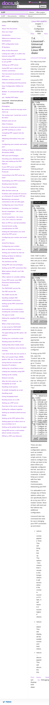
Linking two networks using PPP (13, 371)
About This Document (9, 28)
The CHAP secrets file (9, 294)
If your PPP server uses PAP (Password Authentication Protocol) (12, 169)
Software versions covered (11, 79)
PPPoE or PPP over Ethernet (12, 436)
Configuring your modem (10, 246)
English (42, 2)
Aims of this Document (10, 50)
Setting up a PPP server (10, 65)
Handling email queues (10, 387)
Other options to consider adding (13, 277)
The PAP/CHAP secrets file (11, 288)
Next (46, 34)
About (30, 16)
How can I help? (7, 32)
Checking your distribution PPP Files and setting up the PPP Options (13, 161)
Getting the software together (12, 409)
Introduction (6, 35)
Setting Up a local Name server (12, 368)
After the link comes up (10, 190)
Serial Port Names (8, 243)
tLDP (3, 12)
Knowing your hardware (10, 208)
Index (4, 25)
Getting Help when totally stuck (13, 345)
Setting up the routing (9, 374)
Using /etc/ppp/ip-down (10, 396)
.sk (10, 3)
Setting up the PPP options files (13, 418)
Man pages (40, 12)
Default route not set (9, 121)
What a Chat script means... (11, 324)
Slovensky (33, 2)
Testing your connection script (12, 338)
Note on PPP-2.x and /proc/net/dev (14, 223)
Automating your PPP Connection (13, 181)
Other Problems (7, 124)
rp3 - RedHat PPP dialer (10, 97)
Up (39, 680)
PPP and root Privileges (10, 155)
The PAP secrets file (9, 291)
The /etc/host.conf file (9, 261)
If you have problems (9, 187)
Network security (8, 378)
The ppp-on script (8, 315)
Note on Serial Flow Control (11, 249)
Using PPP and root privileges (12, 265)
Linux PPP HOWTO (39, 21)
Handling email (7, 393)
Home (31, 12)
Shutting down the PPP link (11, 341)
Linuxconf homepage (38, 58)
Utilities (22, 16)
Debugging (6, 106)
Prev (32, 34)
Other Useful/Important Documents (14, 83)
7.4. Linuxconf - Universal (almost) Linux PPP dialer (38, 45)
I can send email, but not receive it (14, 353)
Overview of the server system (12, 406)
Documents (12, 16)
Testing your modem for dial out (13, 252)
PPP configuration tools (10, 44)
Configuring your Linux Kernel (12, 205)
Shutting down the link (10, 184)
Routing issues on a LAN (10, 400)
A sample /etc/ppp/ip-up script (12, 390)
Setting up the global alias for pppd (14, 427)
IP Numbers (6, 47)
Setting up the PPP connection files (14, 268)
